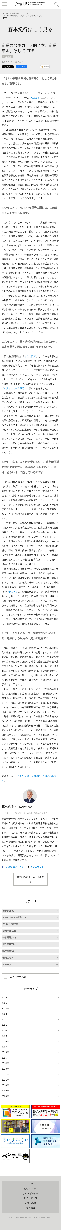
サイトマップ (30, 1198)
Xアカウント (37, 867)
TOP (30, 1183)
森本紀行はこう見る (20, 13)
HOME (5, 13)
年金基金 (7, 57)
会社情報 (30, 1207)
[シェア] (21, 66)
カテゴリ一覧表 (18, 976)
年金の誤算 (30, 356)
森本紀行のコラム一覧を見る (30, 879)
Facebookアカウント (15, 867)
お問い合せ (30, 1203)
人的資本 (35, 97)
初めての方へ (30, 1188)
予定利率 (13, 591)
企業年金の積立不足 (14, 388)
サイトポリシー (31, 1193)
